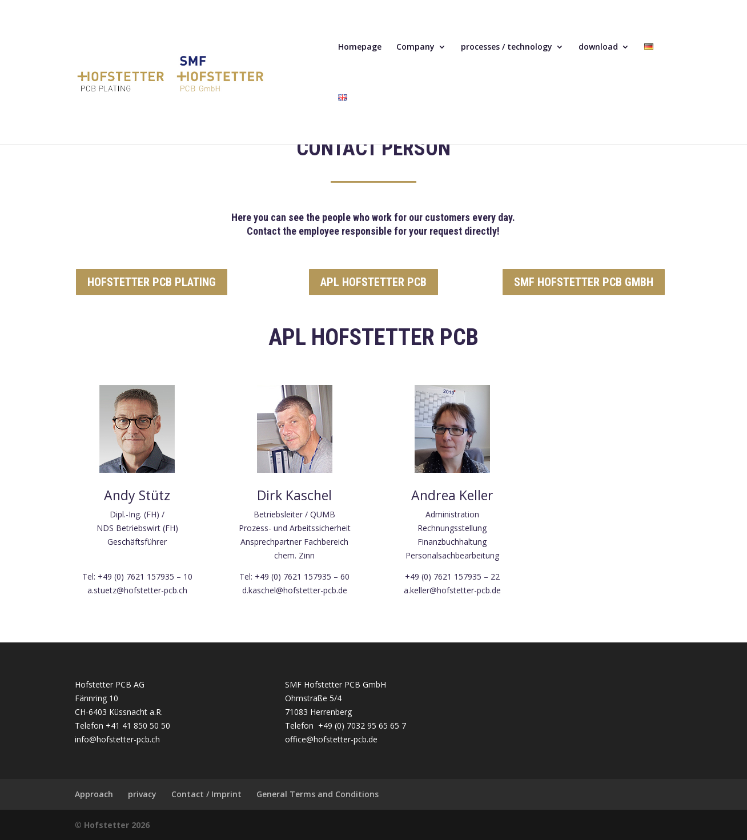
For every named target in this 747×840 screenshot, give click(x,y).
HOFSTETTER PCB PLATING (151, 282)
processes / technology (506, 47)
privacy (142, 794)
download (598, 47)
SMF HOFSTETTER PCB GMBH (583, 282)
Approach (94, 794)
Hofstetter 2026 (117, 824)
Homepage (359, 47)
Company (415, 47)
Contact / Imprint (206, 794)
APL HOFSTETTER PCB (373, 282)
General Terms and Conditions (317, 794)
